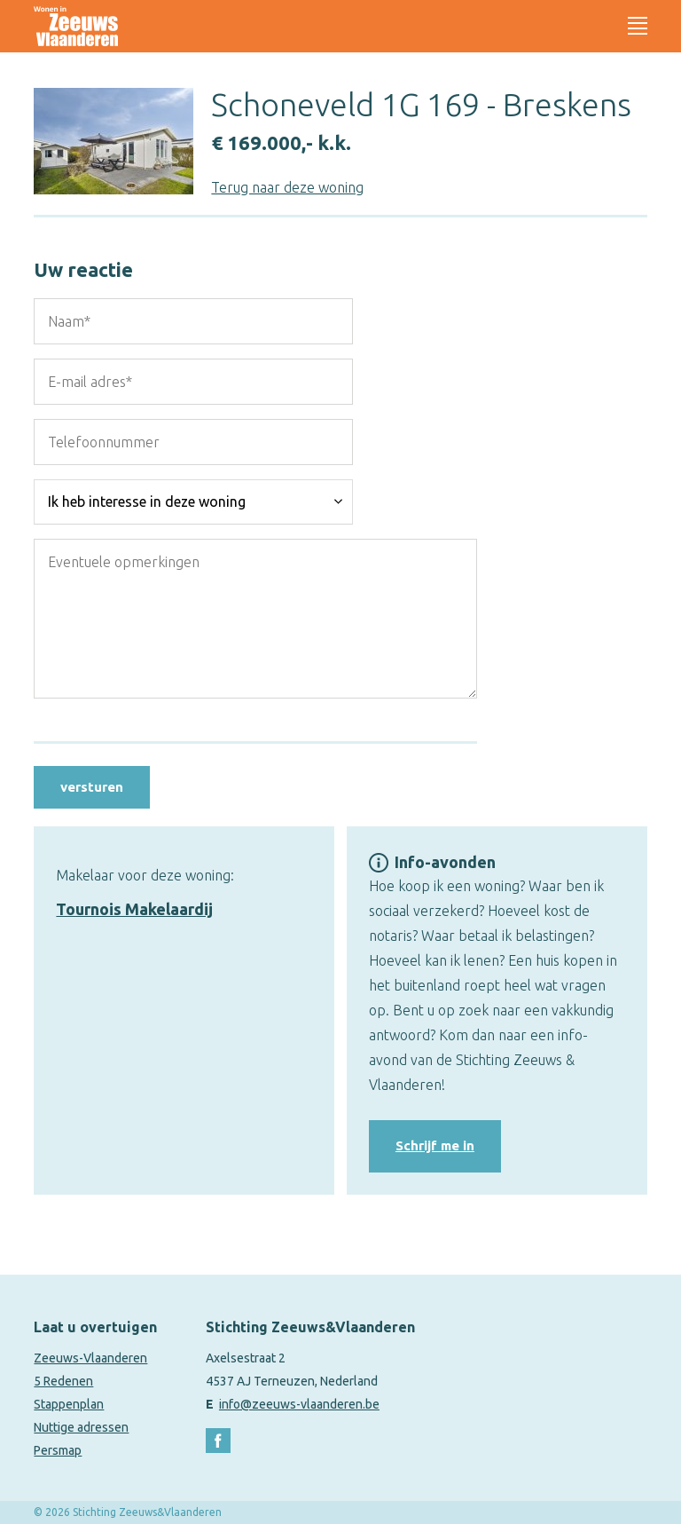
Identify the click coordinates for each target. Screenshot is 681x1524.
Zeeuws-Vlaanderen (90, 1358)
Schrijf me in (434, 1145)
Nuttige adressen (81, 1427)
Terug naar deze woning (287, 187)
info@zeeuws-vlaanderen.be (299, 1404)
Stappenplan (69, 1404)
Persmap (58, 1450)
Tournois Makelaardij (134, 909)
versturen (91, 786)
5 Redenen (63, 1381)
